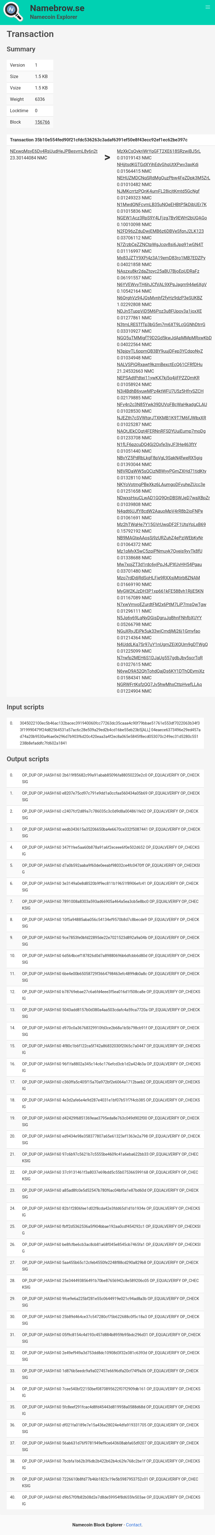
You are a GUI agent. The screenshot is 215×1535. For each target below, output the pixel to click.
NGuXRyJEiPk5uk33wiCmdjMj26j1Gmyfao (158, 631)
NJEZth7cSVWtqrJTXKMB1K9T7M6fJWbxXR (161, 417)
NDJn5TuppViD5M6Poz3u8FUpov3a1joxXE (159, 311)
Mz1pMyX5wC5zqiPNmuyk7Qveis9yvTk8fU (160, 551)
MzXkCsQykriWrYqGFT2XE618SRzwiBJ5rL (159, 151)
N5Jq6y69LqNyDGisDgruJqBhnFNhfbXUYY (159, 617)
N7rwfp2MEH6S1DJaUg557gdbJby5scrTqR (160, 657)
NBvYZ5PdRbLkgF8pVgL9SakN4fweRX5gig (160, 457)
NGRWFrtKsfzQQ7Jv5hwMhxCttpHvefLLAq (159, 684)
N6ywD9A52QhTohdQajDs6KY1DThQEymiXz (160, 671)
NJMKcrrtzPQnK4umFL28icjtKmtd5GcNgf (158, 191)
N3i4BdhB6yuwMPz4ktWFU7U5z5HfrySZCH (160, 391)
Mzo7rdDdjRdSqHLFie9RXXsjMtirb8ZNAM (158, 577)
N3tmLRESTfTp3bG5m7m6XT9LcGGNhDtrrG (161, 324)
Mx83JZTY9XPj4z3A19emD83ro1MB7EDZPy (161, 258)
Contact (133, 1525)
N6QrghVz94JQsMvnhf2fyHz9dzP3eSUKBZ (160, 298)
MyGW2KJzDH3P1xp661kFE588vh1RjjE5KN (160, 591)
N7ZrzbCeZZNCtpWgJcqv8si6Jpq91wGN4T (160, 244)
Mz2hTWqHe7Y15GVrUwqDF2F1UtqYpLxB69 (161, 524)
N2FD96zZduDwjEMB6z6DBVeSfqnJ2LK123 (160, 231)
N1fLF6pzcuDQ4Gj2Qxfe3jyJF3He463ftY (157, 444)
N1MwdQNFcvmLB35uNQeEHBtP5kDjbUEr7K (162, 204)
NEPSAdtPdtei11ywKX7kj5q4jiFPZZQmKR (158, 377)
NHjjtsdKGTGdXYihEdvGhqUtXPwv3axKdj (158, 164)
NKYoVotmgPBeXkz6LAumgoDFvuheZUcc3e (161, 484)
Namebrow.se (57, 8)
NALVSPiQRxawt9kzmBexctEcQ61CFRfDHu (160, 364)
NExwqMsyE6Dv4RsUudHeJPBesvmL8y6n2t (54, 151)
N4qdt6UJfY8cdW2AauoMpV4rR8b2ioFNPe (160, 511)
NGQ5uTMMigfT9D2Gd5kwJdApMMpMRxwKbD (164, 337)
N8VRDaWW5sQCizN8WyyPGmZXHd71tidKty (161, 471)
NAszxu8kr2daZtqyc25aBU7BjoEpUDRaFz (158, 271)
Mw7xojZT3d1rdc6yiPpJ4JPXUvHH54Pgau (159, 564)
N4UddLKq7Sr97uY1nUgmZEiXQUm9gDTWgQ (162, 644)
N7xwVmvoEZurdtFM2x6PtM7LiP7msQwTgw (161, 604)
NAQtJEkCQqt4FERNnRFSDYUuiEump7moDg (161, 431)
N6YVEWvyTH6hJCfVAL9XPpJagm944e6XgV (162, 284)
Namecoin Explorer (53, 17)
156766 (42, 122)
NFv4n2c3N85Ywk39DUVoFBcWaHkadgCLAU (162, 404)
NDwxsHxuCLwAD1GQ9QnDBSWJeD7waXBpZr (163, 497)
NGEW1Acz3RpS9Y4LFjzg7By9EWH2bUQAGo (162, 218)
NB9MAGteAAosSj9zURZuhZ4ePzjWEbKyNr (160, 537)
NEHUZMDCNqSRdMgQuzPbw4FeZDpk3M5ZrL (163, 178)
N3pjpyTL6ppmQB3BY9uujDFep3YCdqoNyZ (160, 351)
